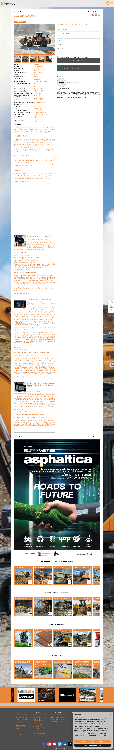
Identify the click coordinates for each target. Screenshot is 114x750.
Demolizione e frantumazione (20, 725)
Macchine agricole (39, 733)
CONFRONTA (20, 22)
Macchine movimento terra (21, 12)
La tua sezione (57, 715)
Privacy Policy (85, 57)
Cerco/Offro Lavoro (57, 721)
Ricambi (20, 734)
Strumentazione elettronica (20, 729)
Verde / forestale (20, 732)
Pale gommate (35, 12)
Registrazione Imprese (57, 719)
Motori (39, 731)
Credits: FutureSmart (64, 748)
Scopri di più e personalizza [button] (92, 745)
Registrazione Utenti (57, 717)
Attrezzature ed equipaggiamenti (20, 722)
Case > (36, 64)
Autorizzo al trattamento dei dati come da (74, 57)
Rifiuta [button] (83, 741)
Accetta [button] (102, 741)
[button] (110, 714)
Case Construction (73, 82)
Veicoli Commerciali (20, 719)
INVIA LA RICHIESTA (79, 60)
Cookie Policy (55, 748)
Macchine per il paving (20, 717)
